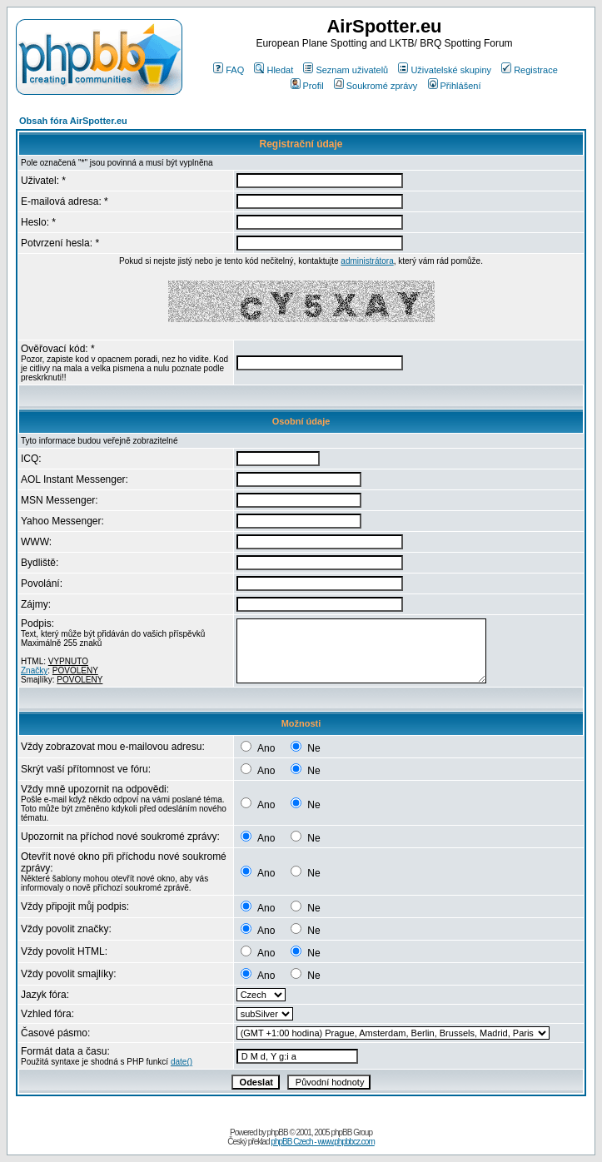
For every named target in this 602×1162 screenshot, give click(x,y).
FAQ (228, 70)
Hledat (273, 70)
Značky (34, 670)
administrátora (367, 261)
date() (181, 1061)
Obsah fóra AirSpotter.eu (73, 121)
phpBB (277, 1132)
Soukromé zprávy (376, 86)
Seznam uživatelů (345, 70)
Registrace (529, 70)
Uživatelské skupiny (444, 70)
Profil (307, 86)
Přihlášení (454, 86)
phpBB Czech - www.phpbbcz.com (322, 1141)
